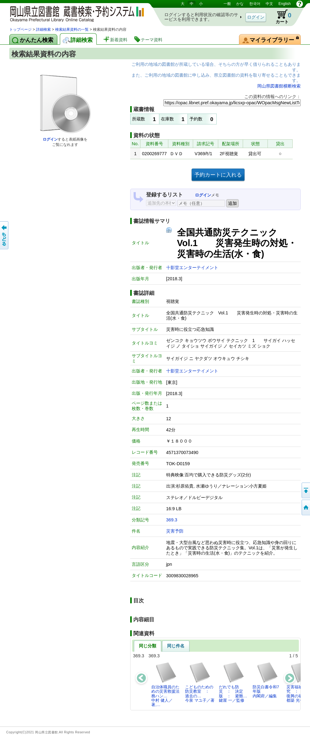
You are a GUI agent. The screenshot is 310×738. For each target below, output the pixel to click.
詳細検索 (43, 29)
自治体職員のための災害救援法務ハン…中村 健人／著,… (165, 684)
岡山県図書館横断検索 (279, 85)
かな (240, 4)
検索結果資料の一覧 (72, 29)
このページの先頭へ (305, 490)
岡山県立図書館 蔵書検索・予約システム (74, 13)
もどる (4, 235)
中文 (269, 4)
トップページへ (305, 507)
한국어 (254, 4)
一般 (227, 4)
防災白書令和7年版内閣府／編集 (266, 680)
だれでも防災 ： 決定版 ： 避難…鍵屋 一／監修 (233, 682)
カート (280, 16)
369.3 (171, 519)
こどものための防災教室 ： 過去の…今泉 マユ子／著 (200, 682)
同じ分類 (147, 645)
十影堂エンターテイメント (192, 267)
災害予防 (175, 531)
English (284, 4)
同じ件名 (175, 645)
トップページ (20, 29)
